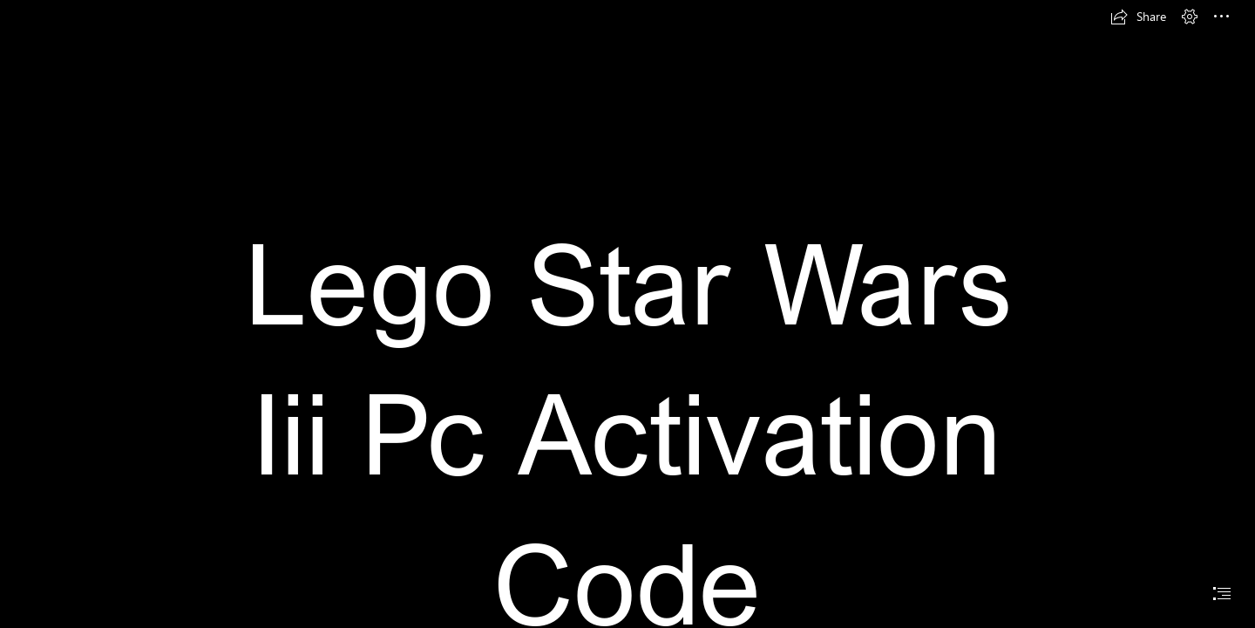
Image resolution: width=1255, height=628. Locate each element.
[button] (1138, 16)
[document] (627, 314)
